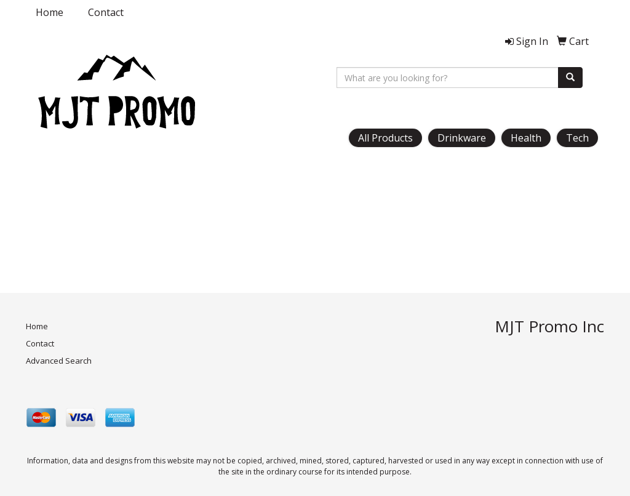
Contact (106, 12)
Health (526, 138)
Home (49, 12)
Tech (577, 138)
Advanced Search (59, 360)
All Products (385, 138)
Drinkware (461, 138)
